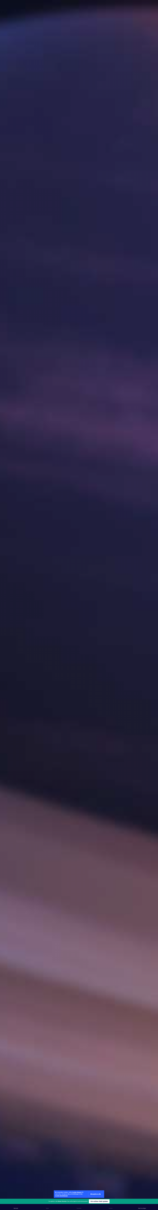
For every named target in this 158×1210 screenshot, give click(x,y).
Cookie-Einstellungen (61, 1195)
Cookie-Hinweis (77, 1192)
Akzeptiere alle (95, 1194)
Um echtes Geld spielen (99, 1201)
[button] (15, 1207)
